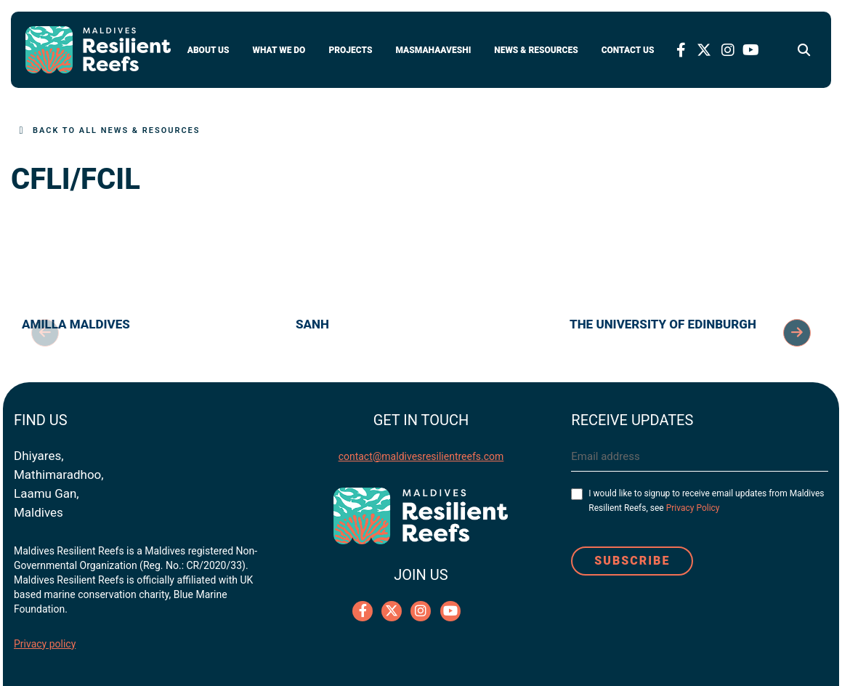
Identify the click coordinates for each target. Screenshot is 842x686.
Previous (45, 333)
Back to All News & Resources (117, 130)
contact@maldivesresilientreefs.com (421, 456)
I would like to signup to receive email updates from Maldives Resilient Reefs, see (706, 500)
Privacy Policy (693, 508)
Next (797, 333)
